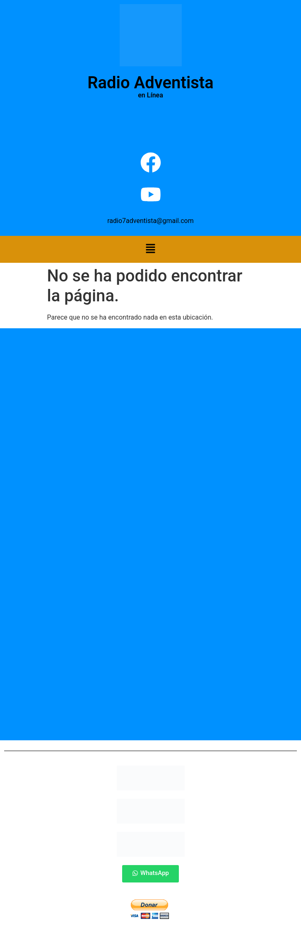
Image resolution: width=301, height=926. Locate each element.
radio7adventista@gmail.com (150, 221)
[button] (150, 249)
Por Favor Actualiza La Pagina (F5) (150, 124)
